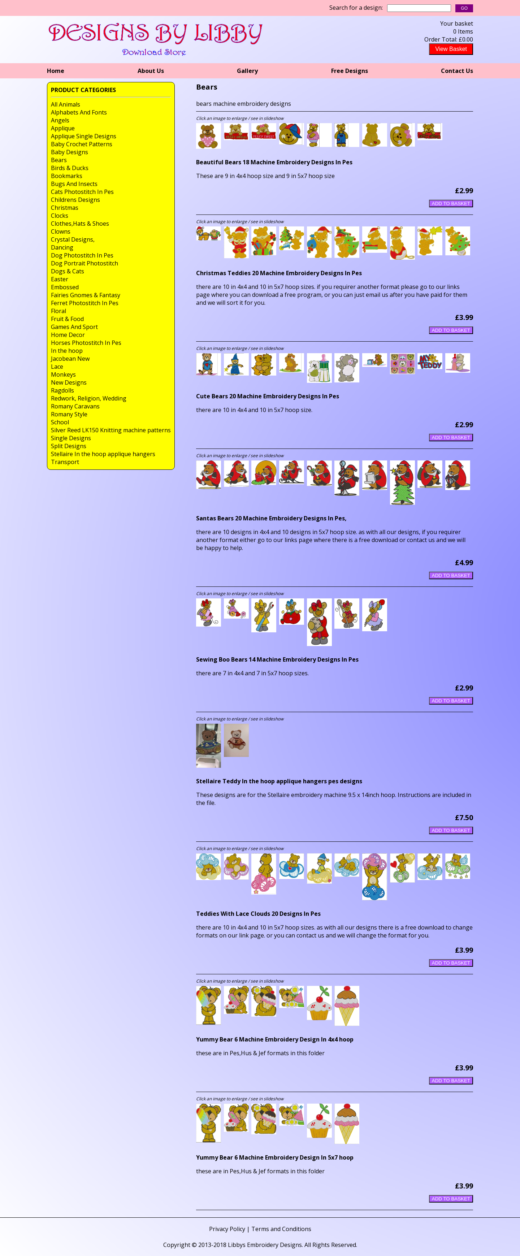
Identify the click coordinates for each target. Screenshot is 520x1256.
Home (55, 71)
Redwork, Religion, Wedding (88, 398)
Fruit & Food (67, 319)
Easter (59, 279)
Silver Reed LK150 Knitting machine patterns (111, 430)
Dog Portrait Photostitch (84, 263)
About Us (151, 71)
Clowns (60, 231)
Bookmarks (66, 176)
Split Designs (68, 446)
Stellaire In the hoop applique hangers (103, 454)
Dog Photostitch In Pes (82, 255)
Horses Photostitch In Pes (86, 343)
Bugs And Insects (74, 184)
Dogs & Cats (67, 271)
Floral (58, 311)
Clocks (59, 216)
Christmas (64, 208)
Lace (57, 367)
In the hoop (67, 351)
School (60, 422)
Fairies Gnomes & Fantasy (85, 295)
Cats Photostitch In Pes (82, 192)
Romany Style (69, 414)
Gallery (247, 71)
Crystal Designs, (73, 239)
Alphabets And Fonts (79, 112)
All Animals (65, 104)
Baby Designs (69, 152)
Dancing (62, 247)
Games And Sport (74, 327)
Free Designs (349, 71)
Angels (60, 120)
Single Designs (71, 438)
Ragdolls (62, 390)
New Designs (69, 382)
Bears (59, 160)
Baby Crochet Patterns (81, 144)
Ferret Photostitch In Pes (84, 303)
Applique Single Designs (83, 136)
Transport (65, 462)
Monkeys (63, 374)
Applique (63, 128)
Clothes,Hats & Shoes (80, 224)
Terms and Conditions (281, 1229)
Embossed (65, 287)
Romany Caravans (75, 406)
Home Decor (68, 335)
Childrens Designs (75, 200)
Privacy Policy (227, 1229)
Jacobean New (70, 359)
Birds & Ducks (69, 168)
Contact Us (457, 71)
